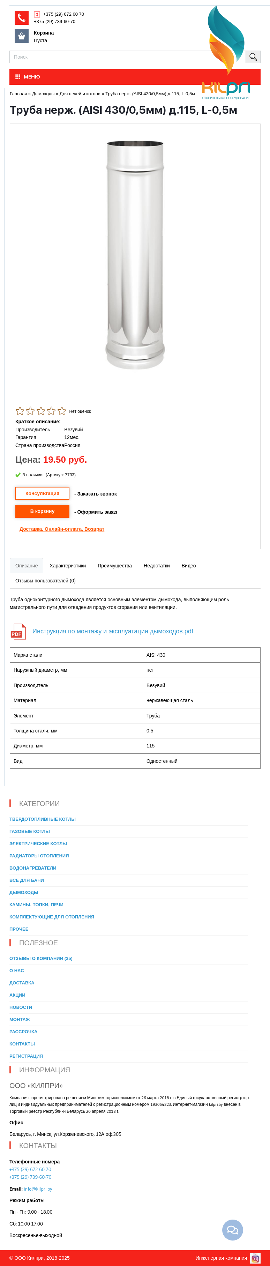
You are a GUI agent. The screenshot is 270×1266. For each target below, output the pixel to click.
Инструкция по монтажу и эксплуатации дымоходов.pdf (112, 631)
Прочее (18, 929)
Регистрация (26, 1056)
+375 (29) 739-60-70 (54, 21)
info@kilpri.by (38, 1189)
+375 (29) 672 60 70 (63, 14)
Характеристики (68, 565)
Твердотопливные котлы (42, 819)
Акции (17, 995)
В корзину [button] (42, 511)
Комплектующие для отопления (51, 916)
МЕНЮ (27, 76)
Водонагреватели (32, 868)
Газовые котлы (29, 831)
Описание (26, 565)
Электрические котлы (38, 843)
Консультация (42, 493)
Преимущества (115, 565)
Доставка (31, 529)
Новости (20, 1007)
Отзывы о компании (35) (41, 958)
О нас (16, 970)
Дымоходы (23, 892)
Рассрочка (23, 1031)
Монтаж (19, 1019)
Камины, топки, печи (36, 904)
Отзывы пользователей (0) (45, 580)
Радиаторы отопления (39, 855)
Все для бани (26, 880)
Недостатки (157, 565)
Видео (189, 565)
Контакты (22, 1044)
